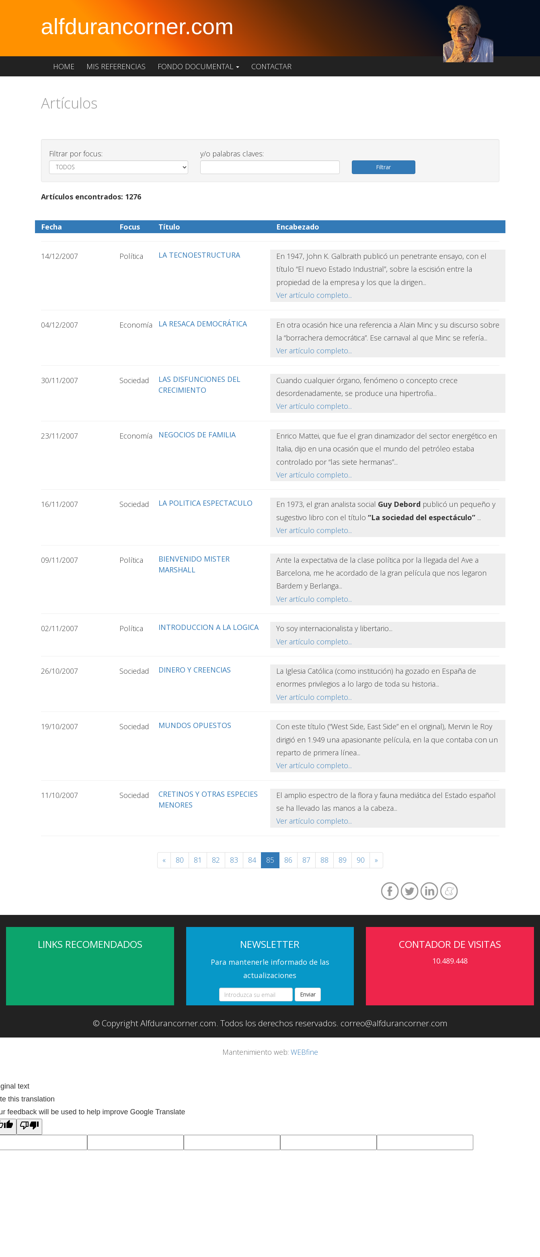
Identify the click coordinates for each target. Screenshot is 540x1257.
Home (63, 66)
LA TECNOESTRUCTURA (199, 255)
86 (288, 860)
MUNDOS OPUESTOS (194, 725)
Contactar (271, 66)
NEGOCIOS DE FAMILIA (197, 434)
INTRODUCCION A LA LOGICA (208, 627)
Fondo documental (198, 66)
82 (216, 860)
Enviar (308, 994)
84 (252, 860)
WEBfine (304, 1052)
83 (234, 860)
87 (306, 860)
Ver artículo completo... (314, 295)
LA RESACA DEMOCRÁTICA (202, 323)
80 (180, 860)
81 (198, 860)
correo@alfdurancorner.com (394, 1023)
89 (343, 860)
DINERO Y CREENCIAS (194, 670)
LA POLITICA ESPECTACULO (205, 503)
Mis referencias (116, 66)
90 (361, 860)
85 (270, 860)
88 (324, 860)
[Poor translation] (29, 1127)
